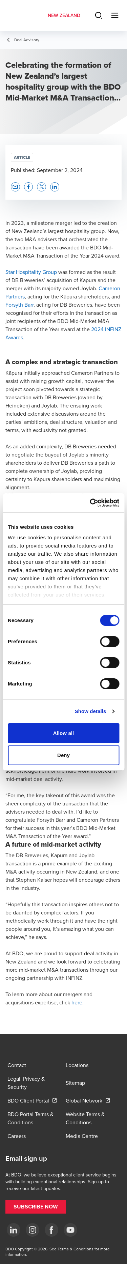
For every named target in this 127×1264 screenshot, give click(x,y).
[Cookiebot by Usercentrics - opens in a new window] (90, 502)
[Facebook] (51, 1230)
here (76, 1002)
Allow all (63, 733)
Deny (63, 755)
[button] (15, 186)
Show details (90, 711)
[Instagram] (32, 1230)
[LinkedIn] (13, 1230)
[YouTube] (70, 1230)
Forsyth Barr (19, 304)
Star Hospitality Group (31, 272)
